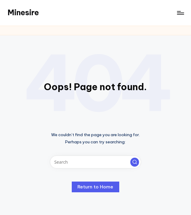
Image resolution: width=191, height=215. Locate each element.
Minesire (23, 12)
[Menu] (180, 13)
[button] (134, 162)
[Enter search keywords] (95, 162)
